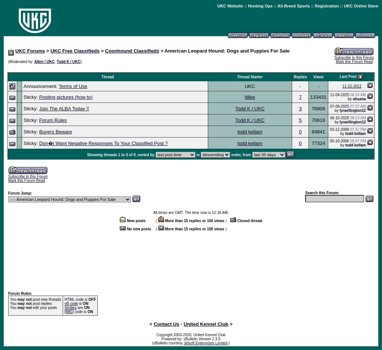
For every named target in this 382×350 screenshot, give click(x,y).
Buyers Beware (55, 132)
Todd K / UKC (69, 62)
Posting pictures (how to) (66, 97)
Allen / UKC (44, 62)
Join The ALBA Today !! (64, 108)
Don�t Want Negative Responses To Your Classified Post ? (103, 143)
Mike (250, 97)
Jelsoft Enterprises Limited (206, 343)
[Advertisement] (191, 68)
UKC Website (230, 6)
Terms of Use (73, 86)
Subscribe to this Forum (354, 58)
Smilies (70, 308)
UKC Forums (30, 51)
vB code (71, 304)
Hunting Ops (260, 6)
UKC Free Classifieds (75, 51)
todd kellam (250, 132)
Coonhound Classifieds (132, 51)
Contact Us (166, 324)
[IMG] (69, 312)
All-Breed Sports (294, 6)
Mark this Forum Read (354, 62)
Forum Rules (53, 120)
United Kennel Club (206, 324)
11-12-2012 (351, 86)
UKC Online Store (361, 6)
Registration (327, 6)
